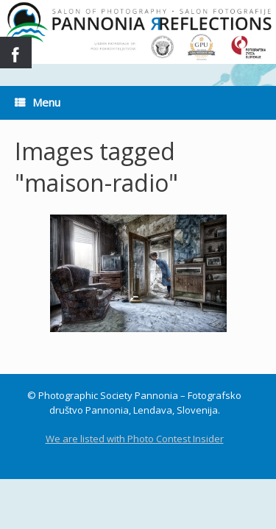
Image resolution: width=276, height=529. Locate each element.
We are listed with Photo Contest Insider (135, 438)
